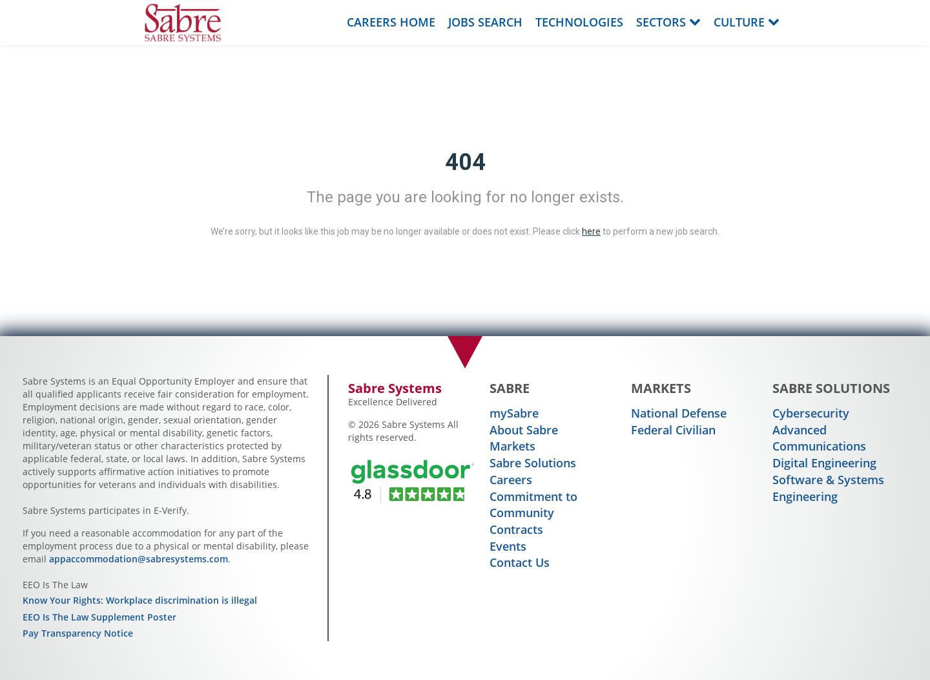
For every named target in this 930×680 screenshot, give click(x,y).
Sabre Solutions (533, 463)
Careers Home (391, 22)
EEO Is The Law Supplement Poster (99, 617)
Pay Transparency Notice (78, 633)
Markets (512, 446)
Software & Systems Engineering (828, 488)
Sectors (668, 22)
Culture (747, 22)
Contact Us (520, 562)
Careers (511, 479)
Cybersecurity (810, 413)
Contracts (516, 529)
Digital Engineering (824, 463)
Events (508, 546)
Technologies (579, 22)
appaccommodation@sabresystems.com (138, 559)
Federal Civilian (673, 430)
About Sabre (524, 430)
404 (465, 162)
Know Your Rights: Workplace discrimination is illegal (140, 600)
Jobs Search (485, 22)
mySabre (514, 413)
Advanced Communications (819, 438)
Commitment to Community (533, 505)
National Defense (679, 413)
